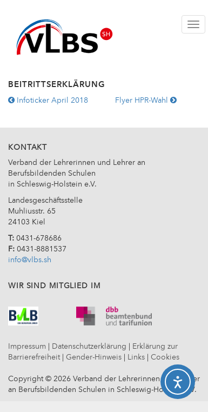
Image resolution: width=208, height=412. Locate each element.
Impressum (27, 346)
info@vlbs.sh (29, 260)
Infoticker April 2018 (48, 100)
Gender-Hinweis (94, 357)
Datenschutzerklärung (89, 346)
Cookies (165, 357)
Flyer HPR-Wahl (146, 100)
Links (136, 357)
